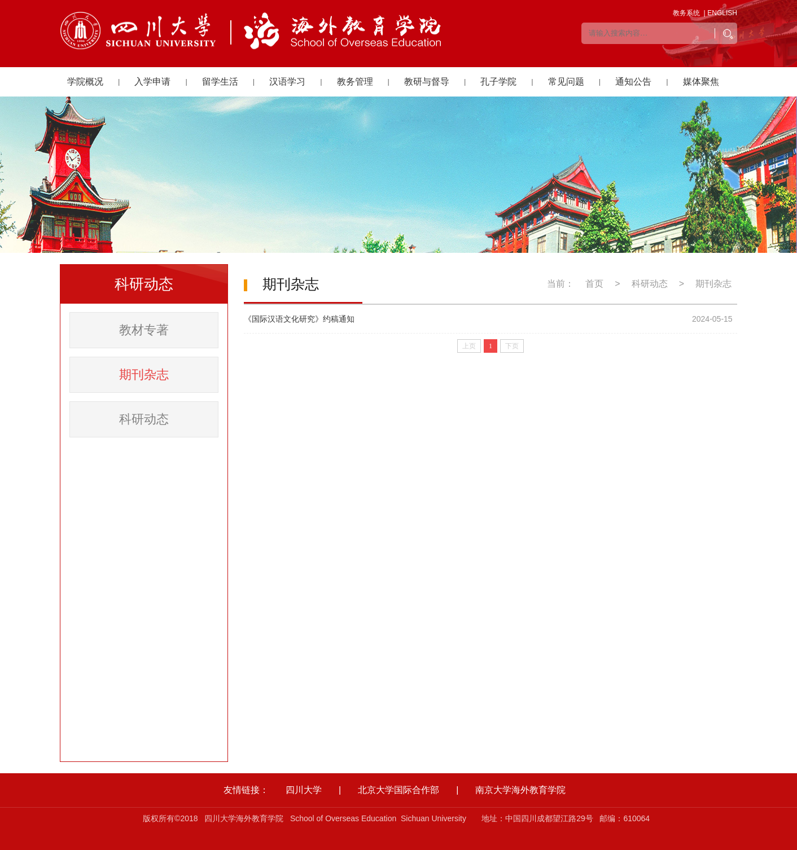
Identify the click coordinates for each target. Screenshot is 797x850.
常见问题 (566, 81)
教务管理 (355, 81)
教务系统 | (689, 13)
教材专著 (144, 330)
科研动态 (144, 419)
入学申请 (152, 81)
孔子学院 (498, 81)
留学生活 (220, 81)
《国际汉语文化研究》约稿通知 (299, 318)
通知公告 (633, 81)
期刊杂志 (144, 374)
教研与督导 (426, 81)
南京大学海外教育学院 (520, 790)
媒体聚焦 (701, 81)
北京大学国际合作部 (398, 790)
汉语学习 (287, 81)
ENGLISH (722, 13)
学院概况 (85, 81)
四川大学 (304, 790)
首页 (594, 283)
